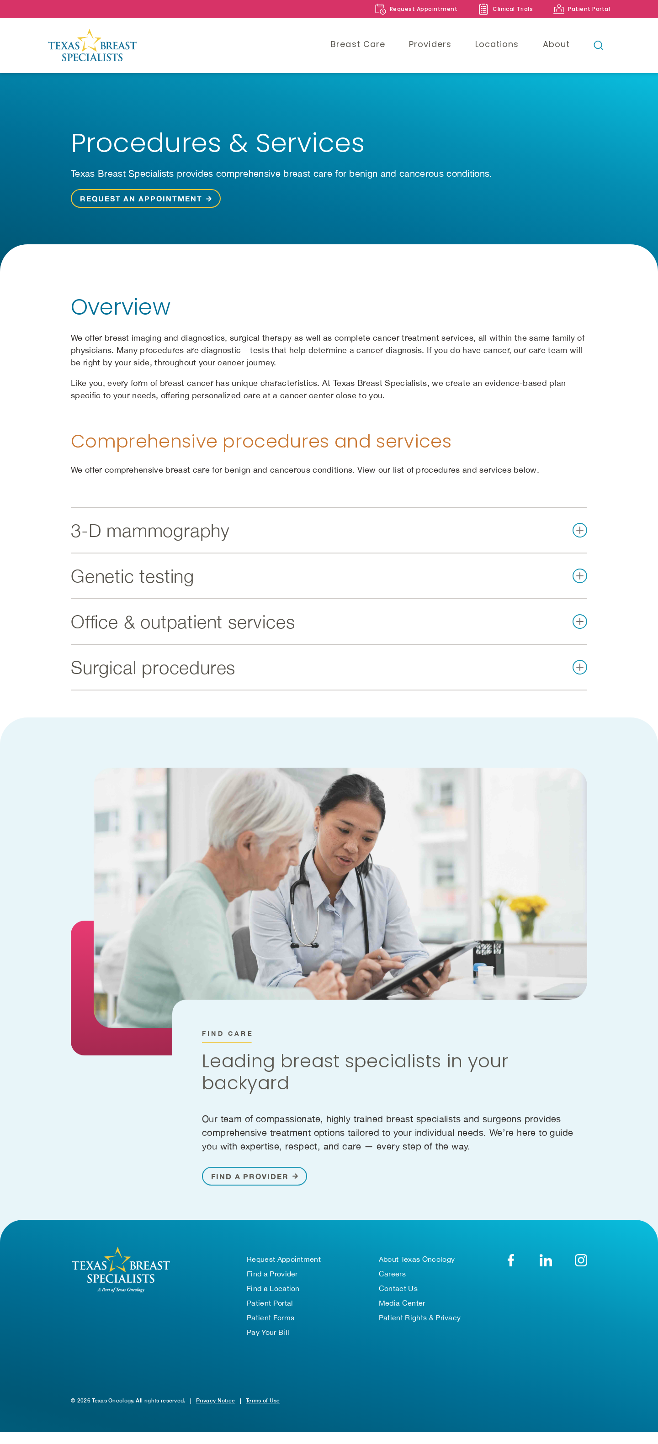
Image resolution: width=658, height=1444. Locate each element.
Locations (497, 44)
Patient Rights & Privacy (420, 1322)
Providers (430, 44)
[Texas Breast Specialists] (112, 45)
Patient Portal (270, 1307)
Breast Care (358, 44)
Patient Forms (270, 1322)
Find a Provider (272, 1278)
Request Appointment (284, 1263)
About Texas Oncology (417, 1263)
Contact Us (398, 1292)
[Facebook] (510, 1264)
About (556, 44)
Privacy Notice (215, 1404)
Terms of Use (263, 1404)
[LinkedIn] (546, 1264)
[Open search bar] (598, 45)
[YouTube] (581, 1264)
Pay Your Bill (268, 1336)
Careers (392, 1278)
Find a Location (273, 1292)
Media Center (402, 1307)
